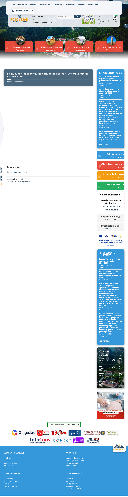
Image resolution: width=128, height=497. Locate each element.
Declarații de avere (11, 481)
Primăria (33, 5)
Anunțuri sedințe (72, 465)
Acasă (9, 82)
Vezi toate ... (104, 145)
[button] (126, 26)
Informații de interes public (64, 5)
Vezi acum (20, 50)
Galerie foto (8, 465)
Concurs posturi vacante (75, 460)
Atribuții (6, 484)
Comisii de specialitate (12, 486)
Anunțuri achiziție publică (75, 458)
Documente (19, 82)
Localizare (7, 458)
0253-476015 (39, 16)
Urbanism (69, 479)
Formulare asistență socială (20, 182)
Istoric (6, 460)
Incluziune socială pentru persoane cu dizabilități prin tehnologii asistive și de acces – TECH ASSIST (110, 134)
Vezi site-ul (109, 219)
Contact (81, 5)
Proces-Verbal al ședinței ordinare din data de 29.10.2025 (109, 261)
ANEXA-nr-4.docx (16, 172)
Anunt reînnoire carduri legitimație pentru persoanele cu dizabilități (110, 79)
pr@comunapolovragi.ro (42, 22)
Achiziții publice (71, 484)
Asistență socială (72, 486)
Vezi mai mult (116, 157)
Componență (9, 479)
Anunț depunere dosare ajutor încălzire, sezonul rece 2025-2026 (109, 91)
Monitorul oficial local (24, 11)
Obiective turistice (10, 463)
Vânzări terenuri (72, 463)
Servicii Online (93, 5)
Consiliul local (45, 5)
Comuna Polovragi (20, 5)
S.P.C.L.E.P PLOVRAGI (74, 489)
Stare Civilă (70, 481)
